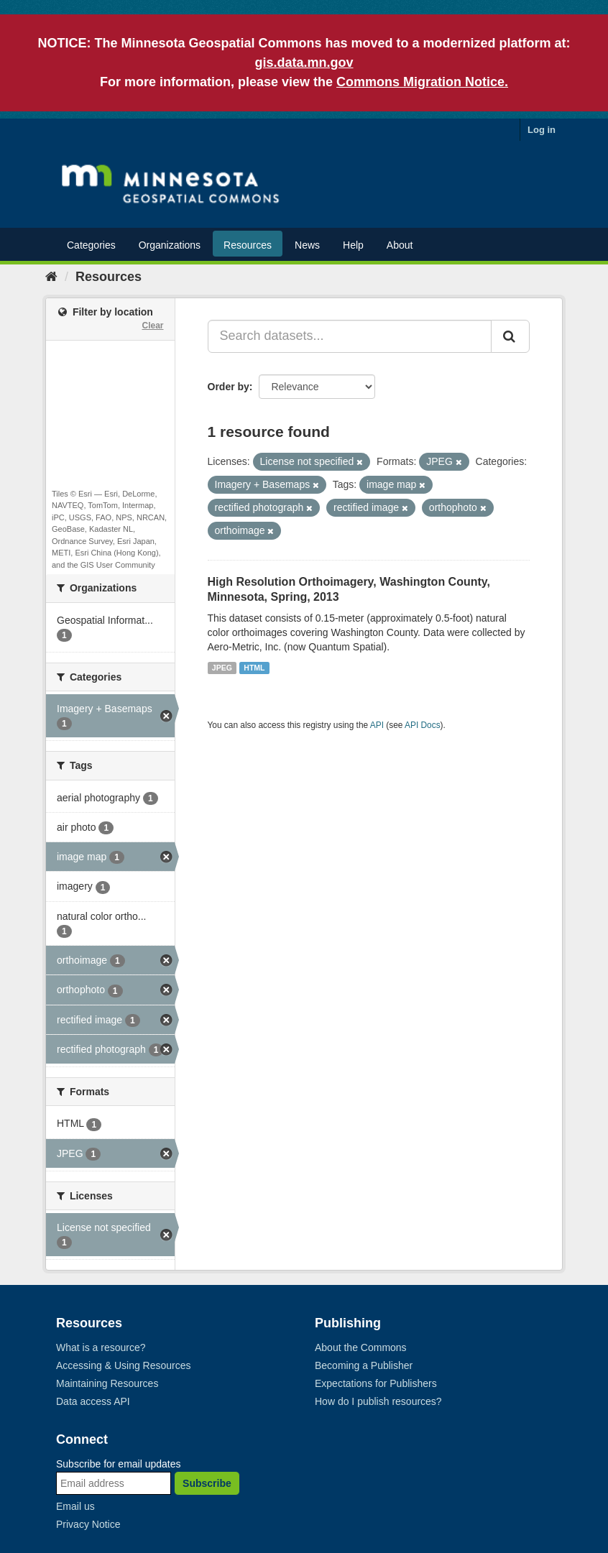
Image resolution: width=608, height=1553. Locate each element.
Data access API (93, 1401)
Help (353, 245)
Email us (75, 1506)
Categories (91, 245)
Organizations (170, 245)
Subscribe (207, 1483)
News (307, 245)
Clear (152, 326)
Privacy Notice (88, 1524)
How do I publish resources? (378, 1401)
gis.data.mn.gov (303, 62)
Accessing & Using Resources (123, 1365)
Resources (248, 245)
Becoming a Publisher (364, 1365)
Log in (542, 129)
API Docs (423, 725)
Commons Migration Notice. (422, 82)
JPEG (222, 667)
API (377, 725)
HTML (254, 667)
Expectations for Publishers (376, 1383)
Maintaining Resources (107, 1383)
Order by (228, 386)
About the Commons (361, 1347)
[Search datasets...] (350, 336)
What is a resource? (101, 1347)
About (400, 245)
